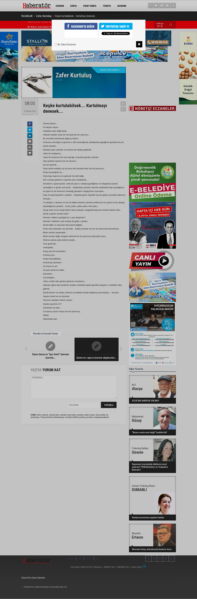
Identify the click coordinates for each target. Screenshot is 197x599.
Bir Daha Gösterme (65, 44)
